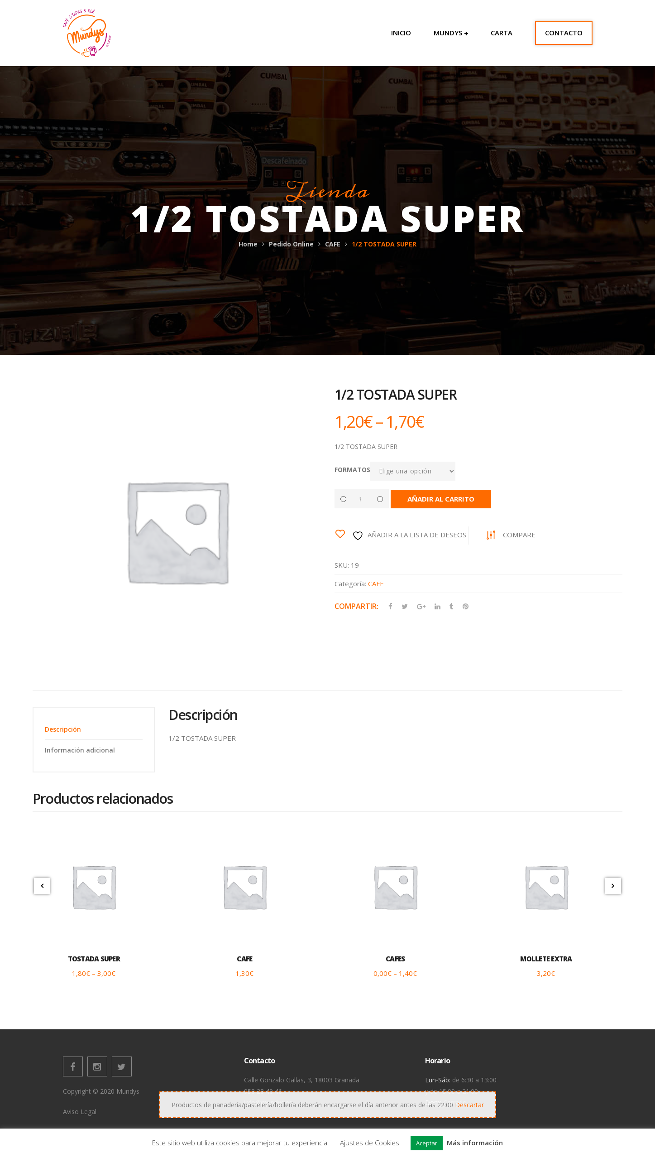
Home (248, 244)
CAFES (395, 958)
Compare (519, 534)
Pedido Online (291, 244)
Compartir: (356, 606)
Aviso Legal (79, 1111)
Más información (475, 1142)
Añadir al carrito (440, 498)
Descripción (63, 729)
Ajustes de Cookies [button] (369, 1142)
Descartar (469, 1104)
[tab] (94, 729)
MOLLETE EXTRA (546, 958)
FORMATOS (352, 469)
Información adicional (80, 750)
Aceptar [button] (426, 1143)
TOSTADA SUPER (94, 958)
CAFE (332, 244)
